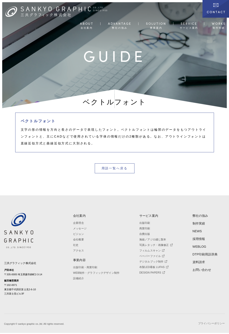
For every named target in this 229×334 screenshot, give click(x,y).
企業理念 (78, 223)
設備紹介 (78, 278)
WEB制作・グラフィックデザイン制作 (96, 272)
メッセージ (80, 228)
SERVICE (189, 23)
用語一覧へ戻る (115, 168)
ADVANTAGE (119, 23)
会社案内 (79, 215)
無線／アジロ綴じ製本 (152, 239)
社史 (75, 245)
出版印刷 (144, 223)
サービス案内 (148, 215)
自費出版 (144, 234)
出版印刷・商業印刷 (85, 267)
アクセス (78, 250)
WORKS (219, 23)
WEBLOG (199, 246)
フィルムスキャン (152, 250)
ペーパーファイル (152, 256)
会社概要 (78, 239)
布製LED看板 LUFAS (153, 267)
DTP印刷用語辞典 (205, 254)
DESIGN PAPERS (152, 272)
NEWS (197, 231)
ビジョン (78, 234)
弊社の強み (200, 215)
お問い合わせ (202, 270)
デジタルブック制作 (153, 261)
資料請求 (199, 262)
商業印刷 (144, 228)
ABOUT (86, 23)
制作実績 (199, 223)
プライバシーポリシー (211, 324)
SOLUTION (156, 23)
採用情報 (199, 239)
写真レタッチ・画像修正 (156, 245)
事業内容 (79, 260)
